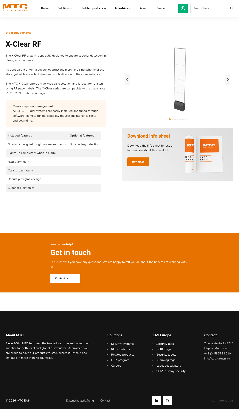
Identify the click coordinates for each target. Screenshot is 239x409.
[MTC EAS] (183, 8)
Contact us (62, 278)
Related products (92, 8)
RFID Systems (120, 349)
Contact (161, 8)
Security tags (165, 344)
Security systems (122, 344)
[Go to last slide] (127, 79)
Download (138, 162)
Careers (116, 366)
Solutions (64, 8)
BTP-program (120, 360)
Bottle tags (163, 349)
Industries (121, 8)
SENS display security (171, 371)
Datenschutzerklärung (80, 400)
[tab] (170, 119)
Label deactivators (168, 366)
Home (45, 8)
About (143, 8)
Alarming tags (166, 360)
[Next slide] (227, 79)
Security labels (166, 355)
